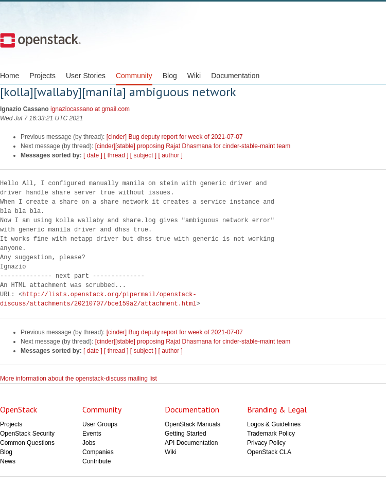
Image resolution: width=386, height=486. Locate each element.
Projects (42, 75)
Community (134, 75)
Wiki (194, 75)
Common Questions (27, 442)
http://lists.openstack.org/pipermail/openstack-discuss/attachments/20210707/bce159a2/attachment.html (98, 299)
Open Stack (40, 40)
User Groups (99, 424)
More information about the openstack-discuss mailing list (78, 378)
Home (9, 75)
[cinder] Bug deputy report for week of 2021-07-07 (175, 136)
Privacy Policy (266, 442)
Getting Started (185, 433)
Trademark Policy (271, 433)
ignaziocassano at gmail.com (90, 109)
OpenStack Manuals (192, 424)
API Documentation (191, 442)
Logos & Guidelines (274, 424)
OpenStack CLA (269, 452)
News (7, 461)
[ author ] (171, 155)
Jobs (88, 442)
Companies (98, 452)
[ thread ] (116, 155)
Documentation (235, 75)
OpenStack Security (27, 433)
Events (91, 433)
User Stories (86, 75)
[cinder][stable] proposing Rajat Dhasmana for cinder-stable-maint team (193, 146)
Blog (170, 75)
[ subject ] (143, 155)
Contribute (96, 461)
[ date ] (92, 155)
